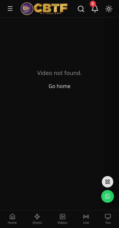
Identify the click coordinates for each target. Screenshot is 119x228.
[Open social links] (107, 181)
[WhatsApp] (107, 196)
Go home (59, 86)
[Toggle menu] (10, 8)
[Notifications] (95, 9)
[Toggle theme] (109, 9)
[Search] (81, 9)
